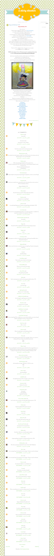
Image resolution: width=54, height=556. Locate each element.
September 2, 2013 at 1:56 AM (23, 541)
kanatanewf (22, 383)
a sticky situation (27, 10)
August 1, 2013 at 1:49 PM (23, 287)
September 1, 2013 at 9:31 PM (23, 510)
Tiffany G (22, 346)
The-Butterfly (22, 173)
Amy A (22, 147)
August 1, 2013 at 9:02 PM (23, 402)
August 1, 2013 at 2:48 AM (23, 150)
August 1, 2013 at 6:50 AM (23, 207)
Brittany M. (22, 417)
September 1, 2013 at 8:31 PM (23, 497)
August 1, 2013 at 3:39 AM (23, 177)
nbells (22, 525)
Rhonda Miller (22, 264)
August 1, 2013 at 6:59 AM (23, 221)
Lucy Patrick (22, 210)
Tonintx (22, 436)
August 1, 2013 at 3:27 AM (23, 170)
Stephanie (22, 197)
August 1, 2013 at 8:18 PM (23, 380)
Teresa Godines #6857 (22, 398)
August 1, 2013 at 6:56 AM (23, 214)
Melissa (22, 430)
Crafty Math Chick (22, 315)
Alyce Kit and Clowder (22, 424)
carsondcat (22, 180)
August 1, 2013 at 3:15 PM (23, 306)
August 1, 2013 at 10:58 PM (23, 421)
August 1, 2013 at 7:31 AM (23, 233)
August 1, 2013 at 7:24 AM (23, 227)
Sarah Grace (22, 323)
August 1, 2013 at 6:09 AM (23, 188)
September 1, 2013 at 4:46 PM (23, 478)
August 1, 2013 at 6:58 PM (23, 358)
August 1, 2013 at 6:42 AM (23, 200)
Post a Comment (22, 544)
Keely (22, 494)
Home (22, 546)
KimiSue (22, 487)
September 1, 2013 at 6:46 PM (23, 484)
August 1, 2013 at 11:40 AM (23, 261)
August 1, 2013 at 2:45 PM (23, 300)
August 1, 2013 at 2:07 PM (23, 293)
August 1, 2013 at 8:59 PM (23, 395)
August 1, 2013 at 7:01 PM (23, 367)
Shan (22, 336)
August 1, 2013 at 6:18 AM (23, 194)
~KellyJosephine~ (22, 443)
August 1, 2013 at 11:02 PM (23, 427)
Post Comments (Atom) (25, 549)
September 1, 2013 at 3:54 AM (23, 453)
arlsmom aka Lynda (22, 355)
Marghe (22, 230)
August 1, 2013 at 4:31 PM (23, 326)
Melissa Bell (22, 244)
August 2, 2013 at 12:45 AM (23, 446)
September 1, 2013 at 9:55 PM (23, 516)
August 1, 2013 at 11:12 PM (23, 433)
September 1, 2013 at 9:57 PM (23, 522)
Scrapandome (22, 389)
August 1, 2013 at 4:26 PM (23, 312)
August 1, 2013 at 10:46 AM (23, 249)
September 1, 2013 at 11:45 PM (23, 529)
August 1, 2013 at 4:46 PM (23, 343)
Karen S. (22, 370)
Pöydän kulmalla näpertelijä (22, 217)
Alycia (22, 506)
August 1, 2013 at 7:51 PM (23, 374)
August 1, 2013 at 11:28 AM (23, 255)
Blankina (22, 161)
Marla (22, 277)
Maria (22, 481)
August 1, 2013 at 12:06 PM (23, 274)
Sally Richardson (22, 361)
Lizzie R (22, 532)
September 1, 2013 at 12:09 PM (23, 472)
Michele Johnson (22, 153)
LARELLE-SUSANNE (22, 296)
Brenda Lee (22, 302)
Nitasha (22, 405)
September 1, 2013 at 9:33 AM (23, 465)
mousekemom (22, 236)
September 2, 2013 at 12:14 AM (23, 535)
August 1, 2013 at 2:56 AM (23, 158)
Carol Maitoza (22, 258)
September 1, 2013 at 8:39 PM (23, 503)
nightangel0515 (22, 290)
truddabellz (22, 377)
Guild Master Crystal (22, 309)
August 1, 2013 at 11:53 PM (23, 440)
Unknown (22, 134)
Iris (22, 252)
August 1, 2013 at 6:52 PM (23, 352)
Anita (22, 519)
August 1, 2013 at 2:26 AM (23, 144)
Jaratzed (22, 411)
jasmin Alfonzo (22, 474)
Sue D (22, 283)
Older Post (37, 546)
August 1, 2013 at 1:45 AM (23, 138)
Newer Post (8, 546)
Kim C (22, 449)
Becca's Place (22, 271)
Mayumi (22, 191)
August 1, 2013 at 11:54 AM (23, 268)
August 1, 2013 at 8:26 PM (23, 386)
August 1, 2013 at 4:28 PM (23, 320)
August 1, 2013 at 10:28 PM (23, 408)
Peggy (22, 224)
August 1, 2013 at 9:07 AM (23, 241)
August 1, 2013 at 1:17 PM (23, 281)
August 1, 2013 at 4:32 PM (23, 333)
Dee (22, 468)
